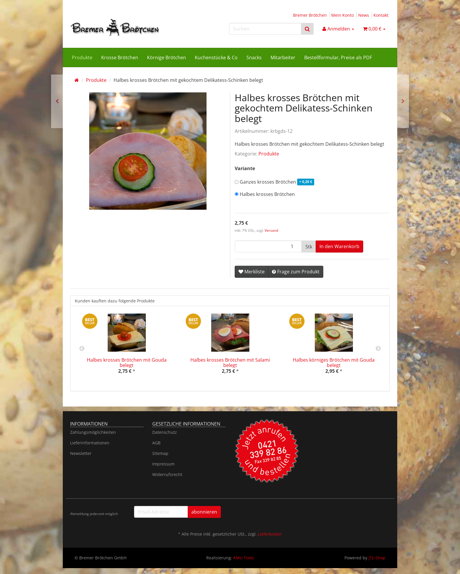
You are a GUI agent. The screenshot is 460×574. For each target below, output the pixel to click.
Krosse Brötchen (119, 57)
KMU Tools (243, 558)
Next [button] (378, 349)
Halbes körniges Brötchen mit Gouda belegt (334, 362)
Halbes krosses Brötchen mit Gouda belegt (127, 362)
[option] (126, 349)
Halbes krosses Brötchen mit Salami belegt (230, 362)
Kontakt (380, 15)
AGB (156, 443)
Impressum (163, 464)
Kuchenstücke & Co (216, 57)
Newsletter (81, 453)
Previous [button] (82, 349)
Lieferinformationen (89, 443)
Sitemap (160, 453)
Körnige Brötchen (166, 57)
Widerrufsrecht (167, 474)
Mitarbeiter (282, 57)
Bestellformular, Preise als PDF (338, 57)
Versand (271, 230)
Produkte (82, 57)
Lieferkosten (270, 534)
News (363, 15)
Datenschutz (164, 432)
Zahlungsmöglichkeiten (93, 432)
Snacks (254, 57)
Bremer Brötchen (310, 15)
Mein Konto (342, 15)
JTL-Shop (376, 558)
